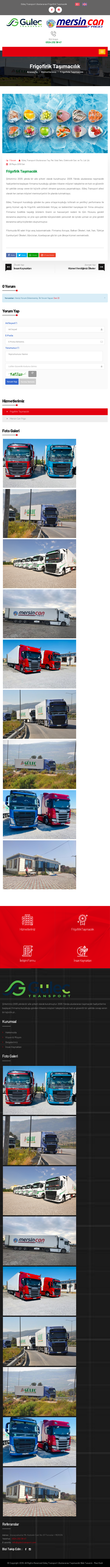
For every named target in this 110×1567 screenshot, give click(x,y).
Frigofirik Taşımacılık (71, 71)
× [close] (104, 297)
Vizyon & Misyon (13, 1037)
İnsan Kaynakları (22, 268)
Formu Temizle (27, 381)
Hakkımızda (11, 1032)
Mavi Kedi (98, 1563)
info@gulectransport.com (24, 1542)
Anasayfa (32, 71)
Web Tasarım (86, 1563)
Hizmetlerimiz (48, 71)
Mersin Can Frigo (18, 418)
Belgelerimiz (11, 1042)
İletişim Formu (27, 960)
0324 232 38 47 (53, 42)
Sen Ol (56, 298)
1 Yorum (12, 160)
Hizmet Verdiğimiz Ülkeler (82, 268)
